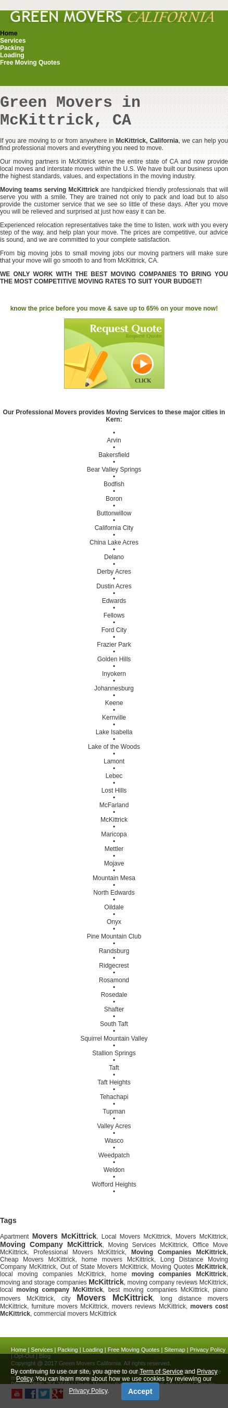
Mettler (114, 849)
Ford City (114, 630)
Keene (114, 703)
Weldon (114, 1170)
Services (13, 40)
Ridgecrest (114, 965)
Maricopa (113, 834)
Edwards (114, 600)
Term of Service (161, 1371)
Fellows (114, 615)
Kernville (114, 717)
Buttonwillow (114, 513)
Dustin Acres (113, 586)
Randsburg (114, 951)
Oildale (113, 907)
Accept (140, 1391)
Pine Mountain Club (114, 936)
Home (8, 33)
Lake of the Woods (114, 746)
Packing (12, 48)
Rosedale (114, 994)
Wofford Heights (114, 1184)
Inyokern (114, 673)
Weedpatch (114, 1155)
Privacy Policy (207, 1350)
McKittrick (114, 819)
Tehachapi (114, 1097)
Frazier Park (114, 644)
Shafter (114, 1009)
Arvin (114, 440)
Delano (114, 557)
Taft (114, 1067)
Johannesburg (114, 688)
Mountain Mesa (114, 878)
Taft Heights (113, 1082)
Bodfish (114, 484)
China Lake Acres (114, 542)
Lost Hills (114, 790)
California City (114, 528)
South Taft (114, 1024)
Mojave (114, 863)
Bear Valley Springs (114, 469)
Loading (12, 55)
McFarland (114, 805)
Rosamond (114, 980)
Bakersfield (113, 455)
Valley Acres (114, 1126)
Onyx (114, 921)
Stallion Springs (113, 1053)
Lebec (114, 776)
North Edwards (113, 892)
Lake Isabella (114, 732)
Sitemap (174, 1350)
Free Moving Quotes (30, 62)
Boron (114, 498)
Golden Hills (114, 659)
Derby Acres (114, 571)
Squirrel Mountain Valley (113, 1038)
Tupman (114, 1111)
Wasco (114, 1140)
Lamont (114, 761)
